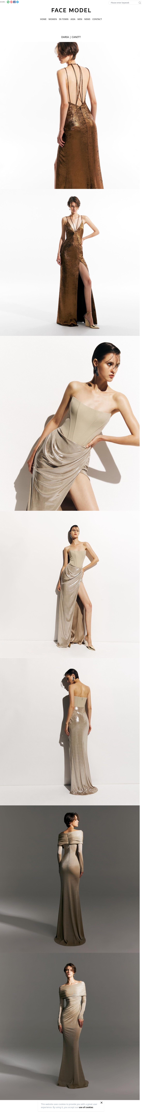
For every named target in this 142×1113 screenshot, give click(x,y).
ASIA (72, 19)
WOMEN (52, 19)
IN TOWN (63, 19)
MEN (79, 19)
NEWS (87, 19)
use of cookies (86, 1107)
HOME (43, 19)
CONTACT (97, 19)
